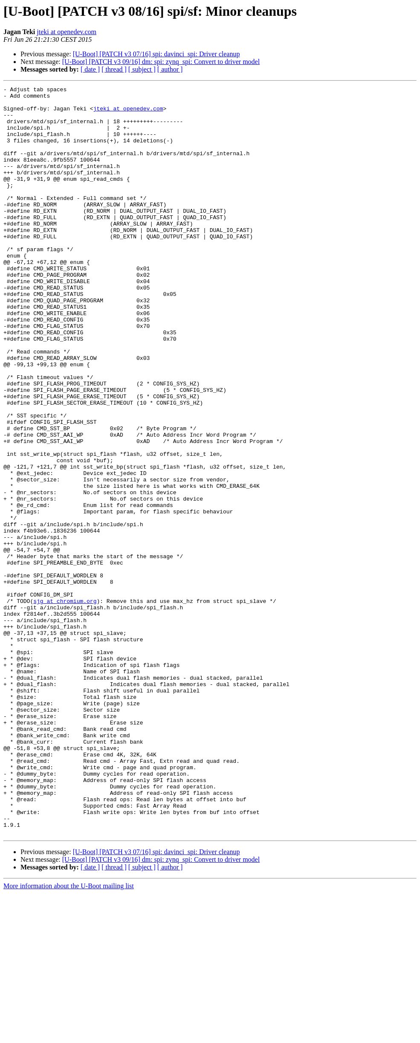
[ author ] (170, 69)
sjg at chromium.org (64, 704)
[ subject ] (142, 69)
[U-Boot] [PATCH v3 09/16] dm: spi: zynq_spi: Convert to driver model (161, 61)
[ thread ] (114, 69)
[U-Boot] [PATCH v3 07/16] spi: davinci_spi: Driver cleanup (156, 54)
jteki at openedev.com (66, 31)
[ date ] (90, 69)
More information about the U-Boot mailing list (68, 1035)
